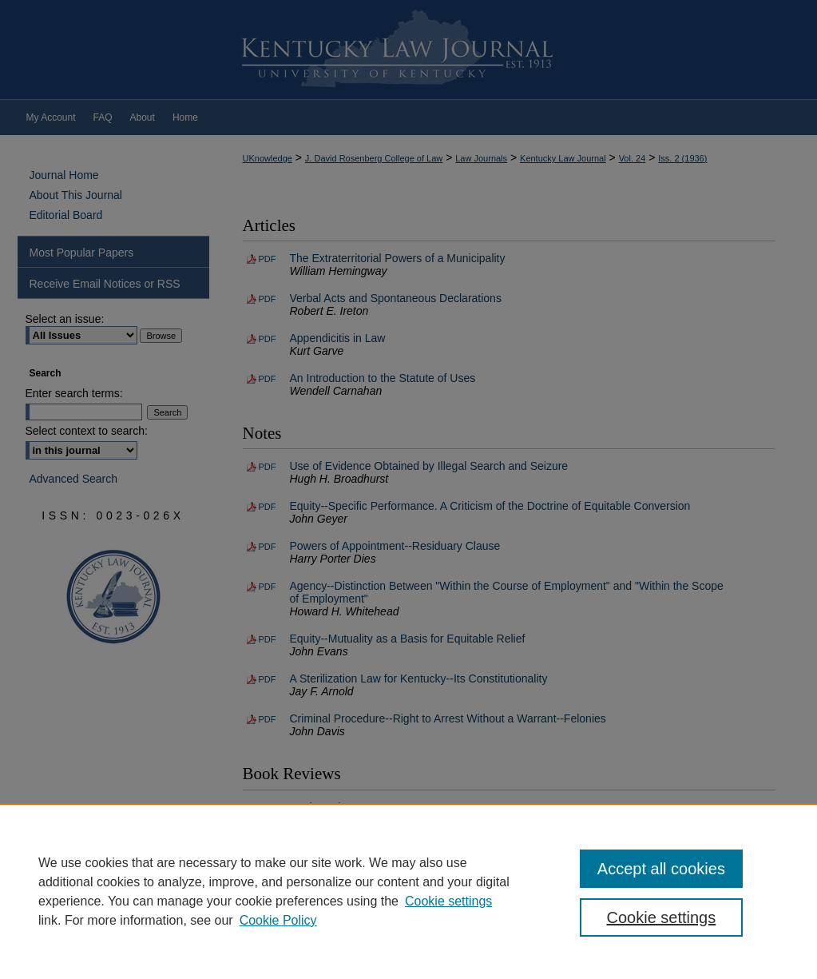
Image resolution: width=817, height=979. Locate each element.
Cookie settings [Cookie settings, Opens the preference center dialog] (661, 917)
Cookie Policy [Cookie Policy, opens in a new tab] (278, 920)
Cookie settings (448, 901)
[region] (408, 891)
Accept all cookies (661, 869)
